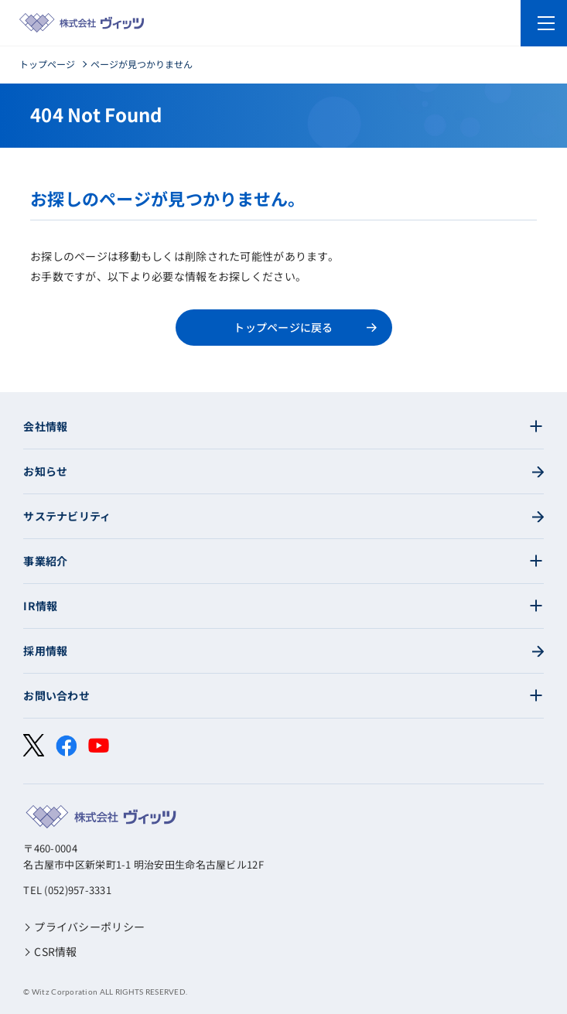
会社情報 (45, 426)
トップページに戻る (283, 327)
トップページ (47, 63)
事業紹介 (45, 560)
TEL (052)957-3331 (67, 890)
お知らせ (45, 471)
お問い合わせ (56, 695)
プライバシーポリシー (89, 926)
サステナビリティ (67, 516)
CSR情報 (55, 951)
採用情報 (45, 650)
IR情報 (40, 605)
